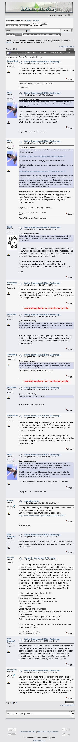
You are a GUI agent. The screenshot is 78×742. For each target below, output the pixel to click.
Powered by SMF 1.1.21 (28, 732)
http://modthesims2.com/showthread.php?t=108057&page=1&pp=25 (42, 171)
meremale (11, 314)
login (29, 20)
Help (25, 34)
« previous (63, 46)
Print (70, 49)
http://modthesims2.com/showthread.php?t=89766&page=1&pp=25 (42, 156)
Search (32, 34)
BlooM (10, 500)
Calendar (40, 34)
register (36, 20)
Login (48, 34)
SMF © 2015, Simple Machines (47, 732)
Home (11, 34)
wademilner (12, 415)
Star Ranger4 (11, 535)
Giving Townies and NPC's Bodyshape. (29, 42)
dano (9, 227)
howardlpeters (14, 61)
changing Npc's (31, 501)
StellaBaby (12, 283)
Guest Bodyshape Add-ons (53, 41)
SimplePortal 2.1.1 (39, 740)
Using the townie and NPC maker (40, 558)
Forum (18, 34)
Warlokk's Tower (34, 41)
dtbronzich (12, 670)
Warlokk (9, 42)
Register (55, 34)
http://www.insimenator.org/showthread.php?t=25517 (42, 515)
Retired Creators (19, 41)
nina (9, 92)
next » (71, 46)
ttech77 (10, 557)
